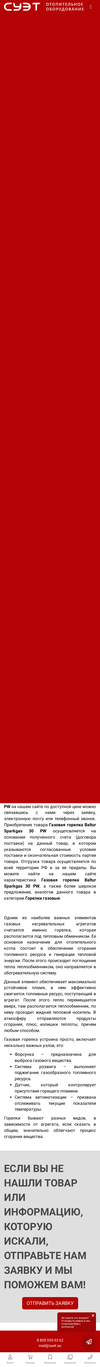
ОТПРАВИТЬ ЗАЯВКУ (50, 1303)
